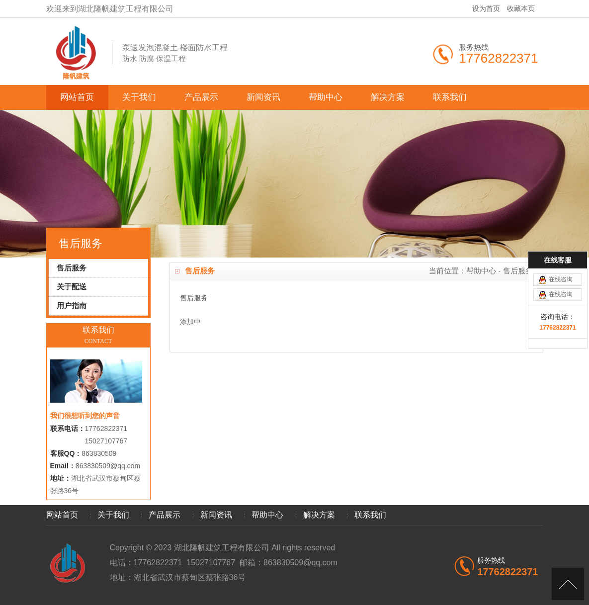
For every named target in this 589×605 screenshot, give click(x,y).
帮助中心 (325, 97)
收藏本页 (521, 8)
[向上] (568, 584)
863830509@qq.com (108, 466)
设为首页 (486, 8)
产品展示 (201, 97)
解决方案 (388, 97)
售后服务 (518, 270)
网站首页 (77, 97)
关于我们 (139, 97)
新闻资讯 (263, 97)
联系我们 (450, 97)
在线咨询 (561, 259)
